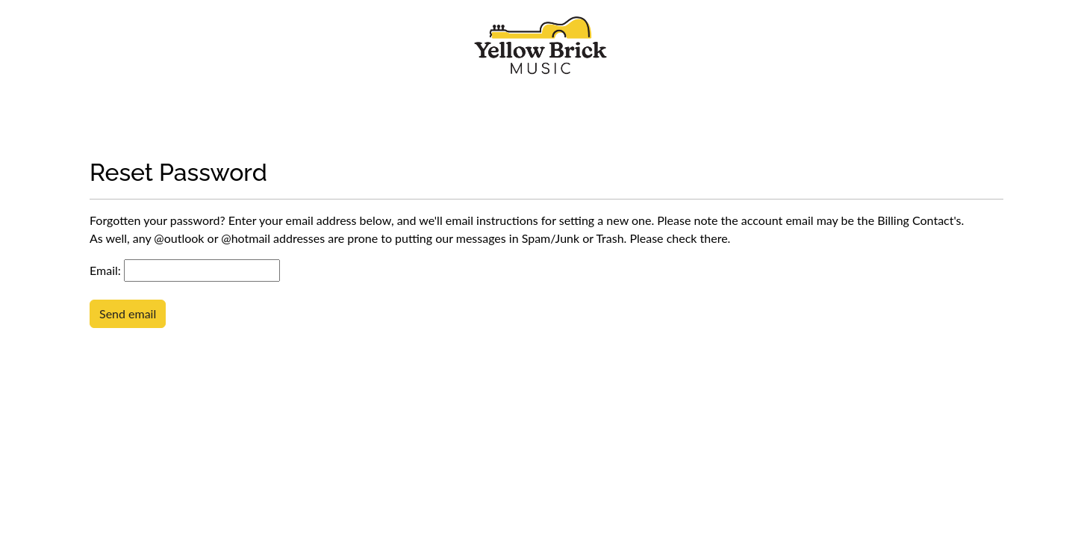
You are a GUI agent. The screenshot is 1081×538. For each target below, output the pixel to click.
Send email (127, 313)
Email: (105, 270)
